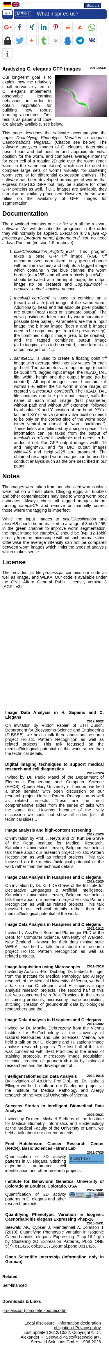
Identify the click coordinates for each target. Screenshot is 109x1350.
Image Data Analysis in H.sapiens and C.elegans (53, 877)
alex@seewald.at (81, 1337)
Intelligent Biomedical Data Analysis (41, 1076)
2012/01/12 (95, 928)
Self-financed (14, 1285)
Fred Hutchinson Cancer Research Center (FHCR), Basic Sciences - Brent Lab (54, 1146)
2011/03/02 (95, 1024)
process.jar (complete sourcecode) (34, 1310)
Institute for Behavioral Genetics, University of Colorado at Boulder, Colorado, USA (54, 1183)
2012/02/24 (95, 773)
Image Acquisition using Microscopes (42, 966)
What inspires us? (57, 14)
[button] (7, 27)
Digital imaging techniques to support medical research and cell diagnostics (54, 766)
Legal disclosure (40, 1323)
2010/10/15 (95, 1075)
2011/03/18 (95, 966)
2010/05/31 (95, 1223)
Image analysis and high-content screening (48, 830)
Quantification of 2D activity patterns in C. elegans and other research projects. (35, 1199)
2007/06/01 (95, 1190)
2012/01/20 (95, 834)
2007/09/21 (95, 1114)
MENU (23, 13)
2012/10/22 (95, 721)
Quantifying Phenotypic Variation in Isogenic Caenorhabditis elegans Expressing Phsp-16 (54, 1216)
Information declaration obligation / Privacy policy (77, 1325)
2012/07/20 (95, 1152)
